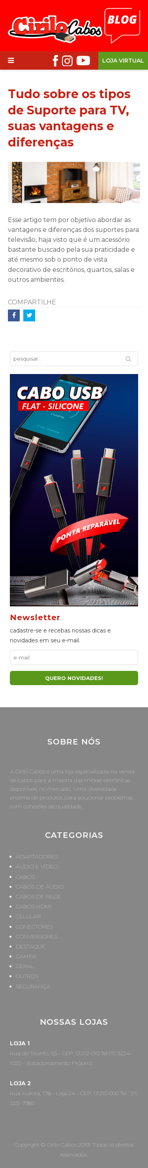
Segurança (33, 986)
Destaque (30, 946)
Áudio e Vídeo (37, 866)
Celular (28, 916)
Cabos (25, 876)
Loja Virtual (123, 60)
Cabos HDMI (34, 906)
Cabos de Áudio (40, 886)
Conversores (36, 936)
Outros (27, 976)
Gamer (26, 956)
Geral (25, 966)
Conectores (34, 926)
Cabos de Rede (38, 896)
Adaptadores (37, 856)
